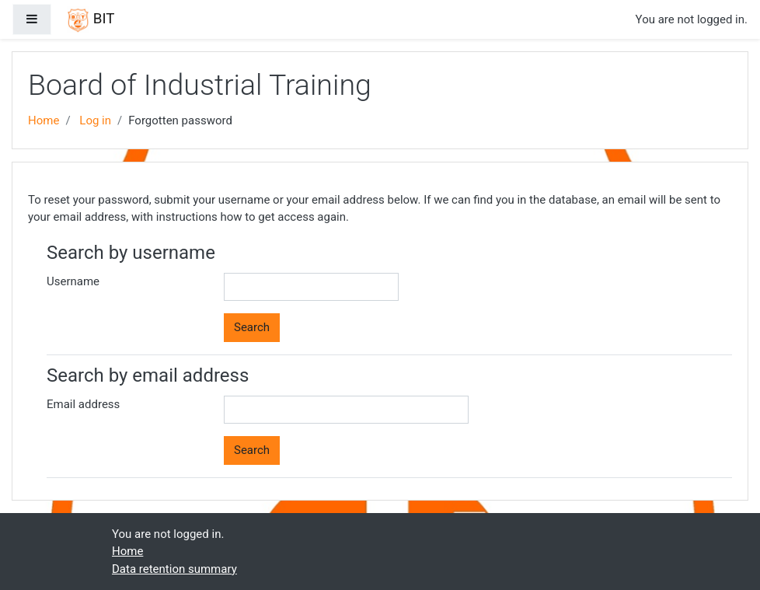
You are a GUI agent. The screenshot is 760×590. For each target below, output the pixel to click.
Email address (83, 404)
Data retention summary (174, 569)
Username (73, 281)
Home (43, 120)
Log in (95, 120)
